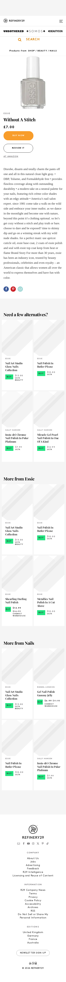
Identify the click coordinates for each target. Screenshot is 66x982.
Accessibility (33, 904)
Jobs (33, 862)
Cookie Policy (33, 900)
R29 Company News (33, 890)
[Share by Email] (20, 289)
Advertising (33, 865)
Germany (33, 936)
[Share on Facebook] (6, 289)
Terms (33, 893)
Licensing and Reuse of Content (33, 875)
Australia (33, 943)
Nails (53, 51)
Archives (33, 907)
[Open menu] (61, 20)
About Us (33, 858)
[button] (33, 39)
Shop (31, 51)
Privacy (33, 897)
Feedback (33, 868)
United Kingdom (33, 932)
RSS (33, 911)
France (33, 939)
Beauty (42, 51)
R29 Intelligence (33, 872)
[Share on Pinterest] (13, 289)
